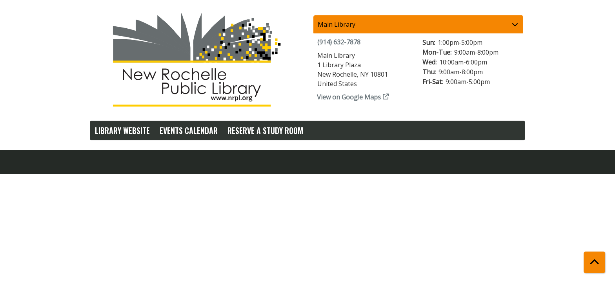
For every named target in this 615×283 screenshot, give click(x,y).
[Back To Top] (594, 262)
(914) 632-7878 (338, 42)
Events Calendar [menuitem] (189, 130)
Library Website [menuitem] (122, 130)
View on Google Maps (349, 97)
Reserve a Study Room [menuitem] (265, 130)
